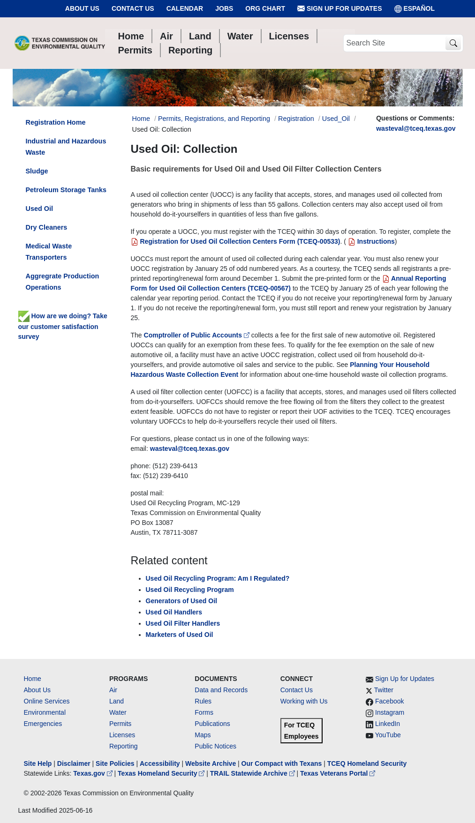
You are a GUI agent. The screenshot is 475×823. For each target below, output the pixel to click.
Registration (296, 118)
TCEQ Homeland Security (367, 763)
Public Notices (215, 746)
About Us (82, 8)
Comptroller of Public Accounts (197, 335)
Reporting (123, 746)
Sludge (37, 171)
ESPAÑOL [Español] (414, 9)
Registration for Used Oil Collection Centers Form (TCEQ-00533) (235, 241)
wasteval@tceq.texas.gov (415, 128)
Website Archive (210, 763)
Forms (204, 712)
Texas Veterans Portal (337, 773)
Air (113, 690)
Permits (120, 723)
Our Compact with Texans (281, 763)
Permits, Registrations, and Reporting (214, 118)
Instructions (370, 241)
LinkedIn (387, 723)
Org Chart (265, 8)
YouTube (388, 735)
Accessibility (161, 763)
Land (116, 701)
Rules (203, 701)
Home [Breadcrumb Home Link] (141, 118)
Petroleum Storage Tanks (66, 190)
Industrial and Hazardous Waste (66, 146)
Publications (212, 723)
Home (32, 678)
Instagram (389, 712)
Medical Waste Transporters (49, 251)
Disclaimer (73, 763)
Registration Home (56, 122)
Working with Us (304, 701)
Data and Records (221, 690)
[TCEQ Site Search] (453, 43)
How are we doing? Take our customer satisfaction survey (62, 326)
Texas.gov (93, 773)
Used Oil (39, 208)
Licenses (122, 735)
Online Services (47, 701)
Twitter (383, 690)
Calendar (185, 8)
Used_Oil (336, 118)
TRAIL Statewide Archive (253, 773)
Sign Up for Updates (339, 9)
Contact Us (133, 8)
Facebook (389, 701)
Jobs (224, 8)
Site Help (38, 763)
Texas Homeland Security (162, 773)
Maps (203, 735)
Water (118, 712)
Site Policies (115, 763)
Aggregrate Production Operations (62, 281)
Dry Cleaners (47, 227)
